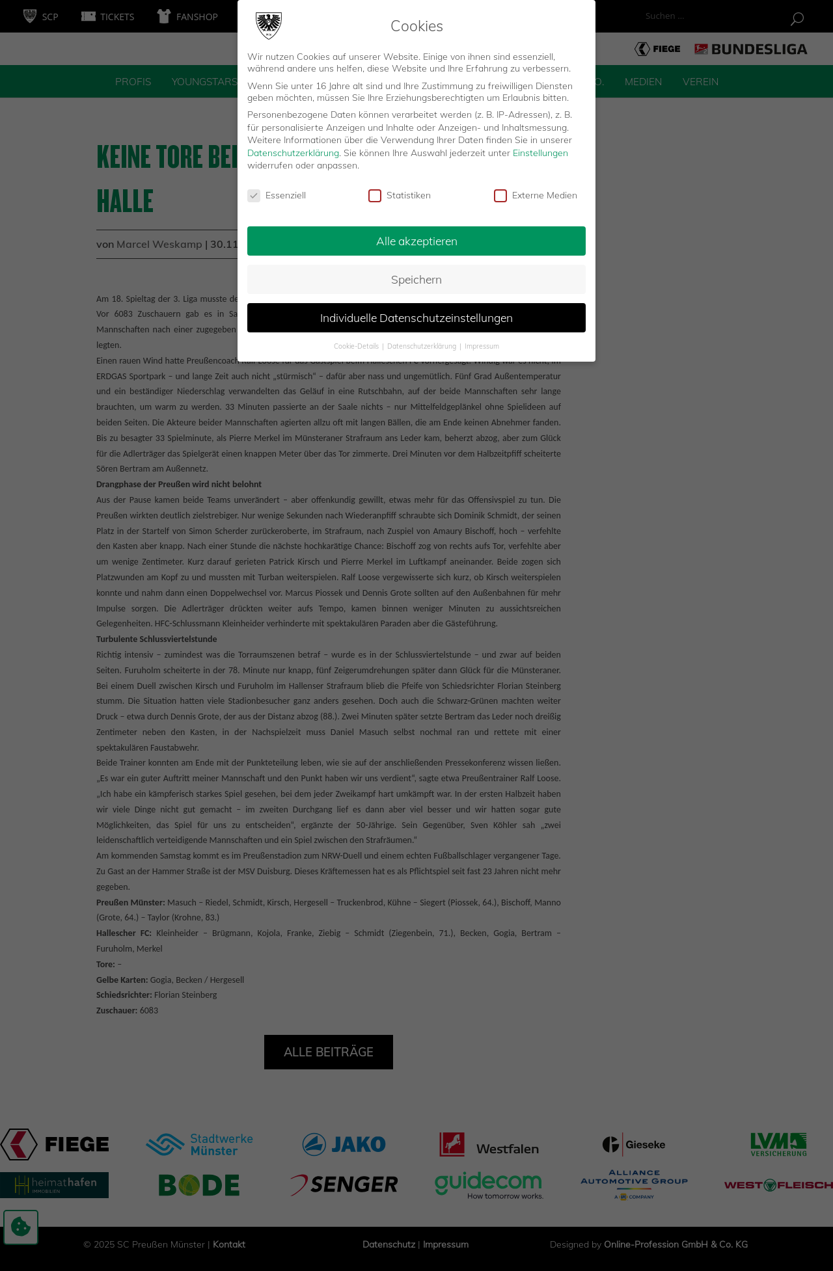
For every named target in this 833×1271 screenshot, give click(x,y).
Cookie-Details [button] (357, 342)
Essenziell (276, 192)
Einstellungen (540, 149)
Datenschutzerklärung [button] (422, 342)
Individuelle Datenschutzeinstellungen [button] (416, 314)
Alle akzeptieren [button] (416, 237)
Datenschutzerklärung (293, 149)
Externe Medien (535, 192)
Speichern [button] (416, 276)
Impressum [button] (482, 342)
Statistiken (399, 192)
